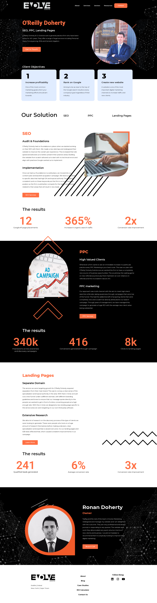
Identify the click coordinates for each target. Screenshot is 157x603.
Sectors (97, 6)
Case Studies (83, 585)
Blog (83, 581)
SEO (66, 115)
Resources (108, 6)
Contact (121, 6)
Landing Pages (121, 115)
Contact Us (83, 595)
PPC (90, 115)
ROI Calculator (83, 590)
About (77, 6)
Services (87, 6)
